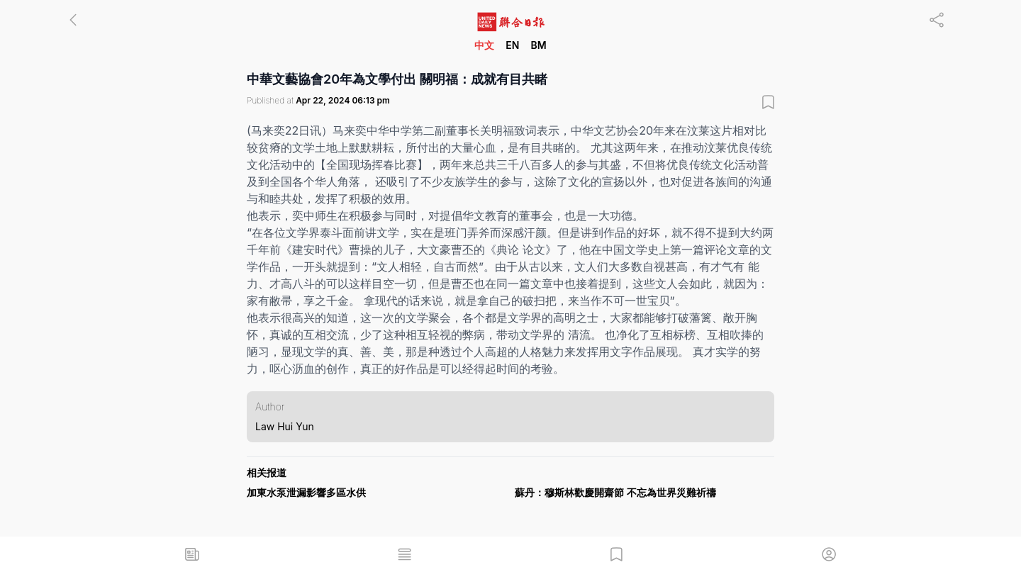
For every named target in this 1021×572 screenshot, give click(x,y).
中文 (484, 45)
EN (512, 45)
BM (538, 45)
